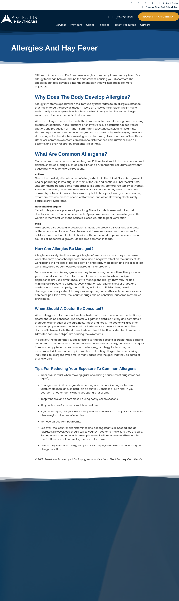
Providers (76, 25)
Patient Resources (125, 25)
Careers (145, 25)
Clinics (90, 25)
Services (61, 25)
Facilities (104, 25)
